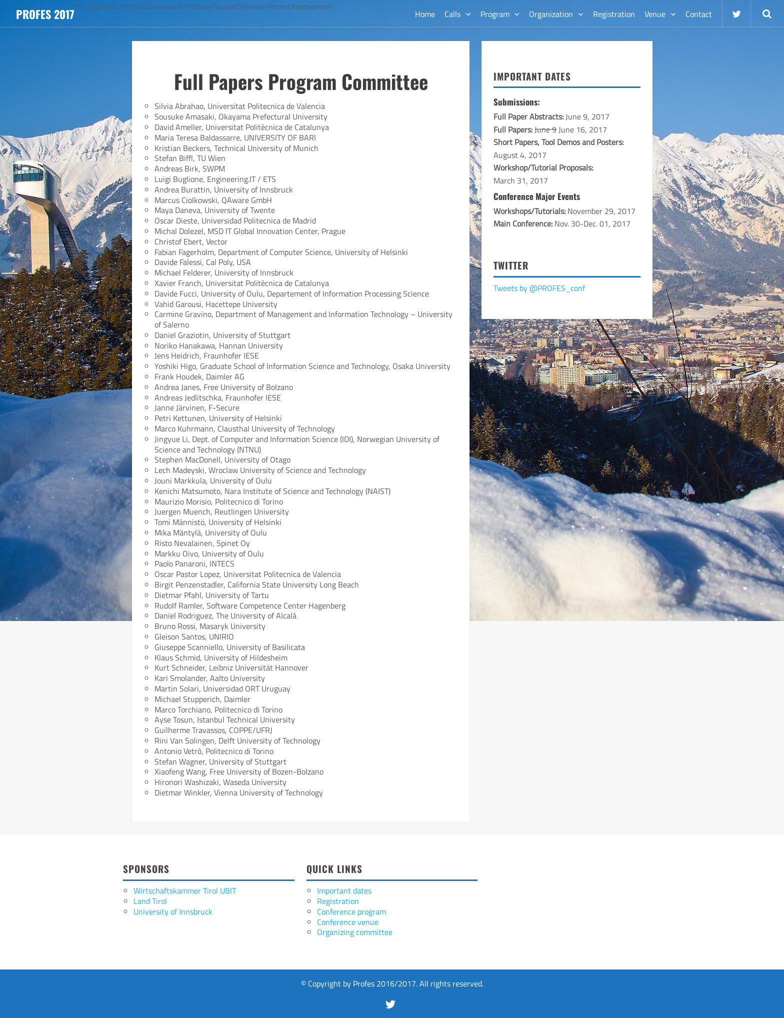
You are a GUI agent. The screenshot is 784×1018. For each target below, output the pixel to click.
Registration (614, 14)
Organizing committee (354, 932)
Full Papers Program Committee (301, 81)
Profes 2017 (45, 14)
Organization (551, 14)
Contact (699, 14)
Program (495, 14)
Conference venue (347, 922)
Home (425, 14)
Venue (655, 14)
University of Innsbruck (173, 912)
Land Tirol (150, 901)
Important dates (344, 890)
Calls (452, 14)
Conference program (351, 912)
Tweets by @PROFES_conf (539, 288)
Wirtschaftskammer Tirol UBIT (185, 890)
